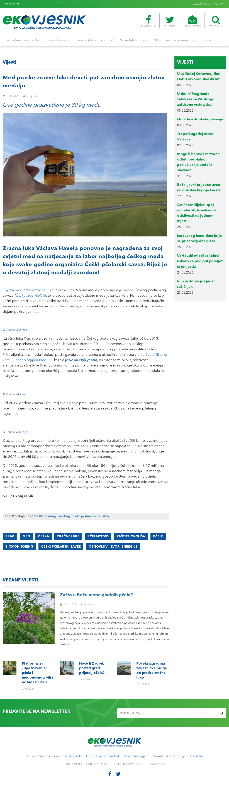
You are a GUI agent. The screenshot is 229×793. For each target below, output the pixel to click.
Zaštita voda (58, 40)
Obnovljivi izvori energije (174, 40)
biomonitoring (19, 546)
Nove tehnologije (134, 40)
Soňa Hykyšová (83, 360)
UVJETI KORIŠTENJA (127, 764)
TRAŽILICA (216, 21)
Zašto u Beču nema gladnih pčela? (96, 595)
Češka (43, 536)
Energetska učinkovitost (94, 40)
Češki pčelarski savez (61, 546)
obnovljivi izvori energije (113, 546)
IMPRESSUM (73, 764)
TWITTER (170, 21)
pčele (158, 536)
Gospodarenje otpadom (22, 40)
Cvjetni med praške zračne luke (28, 290)
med (26, 536)
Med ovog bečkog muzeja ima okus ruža (74, 516)
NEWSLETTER (192, 21)
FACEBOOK (148, 21)
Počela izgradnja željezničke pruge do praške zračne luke (55, 4)
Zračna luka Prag (16, 330)
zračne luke (68, 536)
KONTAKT (219, 4)
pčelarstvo (98, 536)
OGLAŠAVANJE (201, 4)
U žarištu (208, 40)
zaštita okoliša (131, 536)
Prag (9, 536)
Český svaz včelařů (31, 296)
